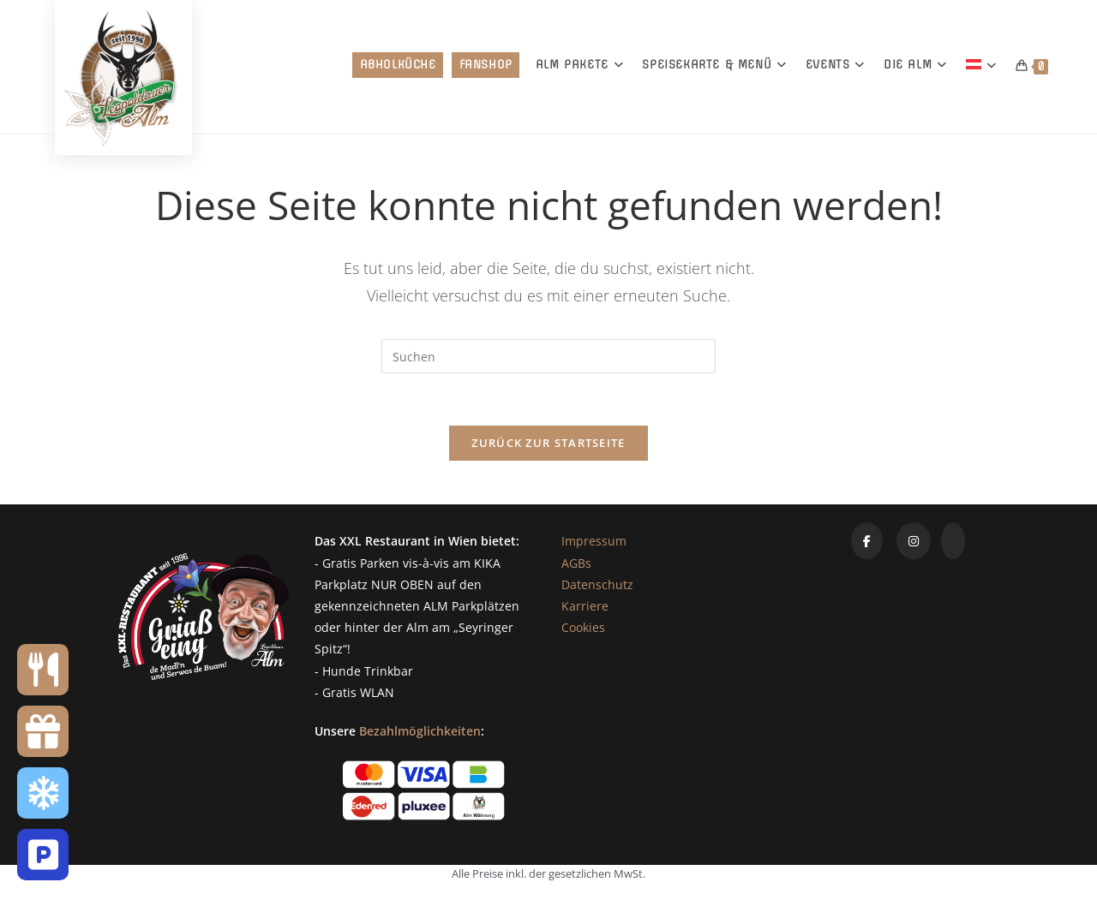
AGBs (576, 563)
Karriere (584, 606)
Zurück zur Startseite (548, 442)
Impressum (593, 541)
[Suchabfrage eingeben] (548, 356)
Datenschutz (597, 584)
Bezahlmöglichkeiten (420, 731)
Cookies (583, 627)
